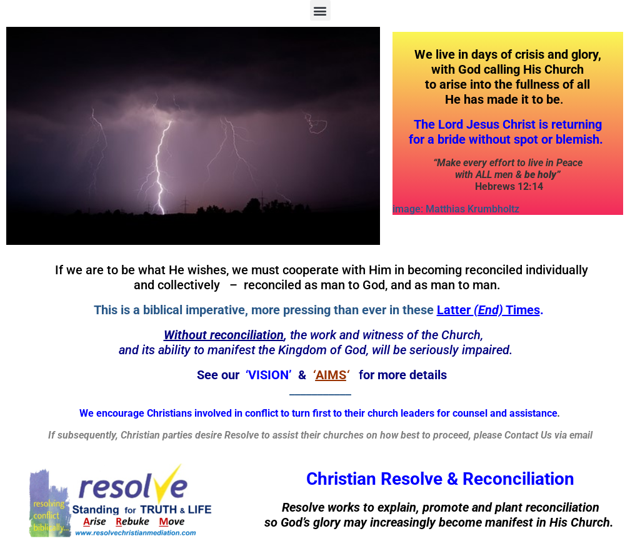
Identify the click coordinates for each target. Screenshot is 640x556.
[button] (320, 10)
